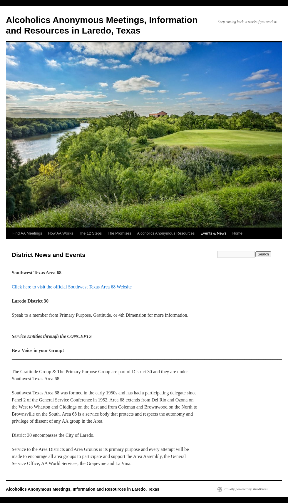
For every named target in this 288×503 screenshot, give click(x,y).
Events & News (213, 233)
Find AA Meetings (27, 233)
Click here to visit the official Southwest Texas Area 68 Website (72, 286)
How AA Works (60, 233)
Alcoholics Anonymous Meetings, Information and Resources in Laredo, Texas (82, 489)
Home (237, 233)
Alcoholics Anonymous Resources (166, 233)
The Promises (119, 233)
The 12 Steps (90, 233)
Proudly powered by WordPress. (246, 489)
